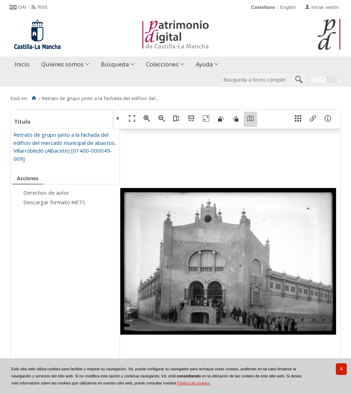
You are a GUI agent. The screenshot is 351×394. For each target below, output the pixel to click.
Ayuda (204, 64)
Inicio (22, 64)
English (288, 7)
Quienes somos (62, 64)
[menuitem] (24, 64)
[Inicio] (34, 98)
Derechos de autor (46, 192)
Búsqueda (115, 64)
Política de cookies (193, 383)
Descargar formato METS (54, 202)
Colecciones (162, 64)
